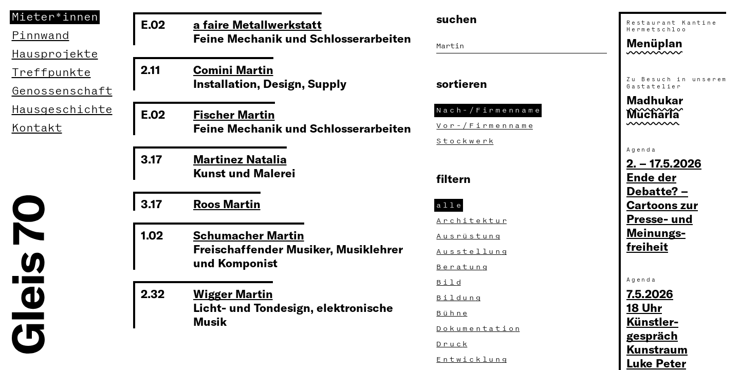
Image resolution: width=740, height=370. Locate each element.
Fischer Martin (234, 114)
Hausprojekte (55, 54)
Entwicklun (472, 359)
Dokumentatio (479, 328)
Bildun (459, 297)
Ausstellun (472, 251)
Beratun (462, 267)
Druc (453, 344)
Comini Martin (233, 69)
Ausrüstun (469, 236)
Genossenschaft (62, 91)
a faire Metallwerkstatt (257, 24)
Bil (449, 282)
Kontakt (37, 128)
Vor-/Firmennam (485, 125)
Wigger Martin (233, 293)
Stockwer (466, 141)
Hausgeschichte (62, 110)
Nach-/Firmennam (489, 110)
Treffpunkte (51, 73)
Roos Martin (227, 203)
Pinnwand (40, 36)
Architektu (472, 220)
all (449, 205)
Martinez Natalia (240, 159)
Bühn (453, 313)
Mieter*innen (55, 17)
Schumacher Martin (248, 235)
